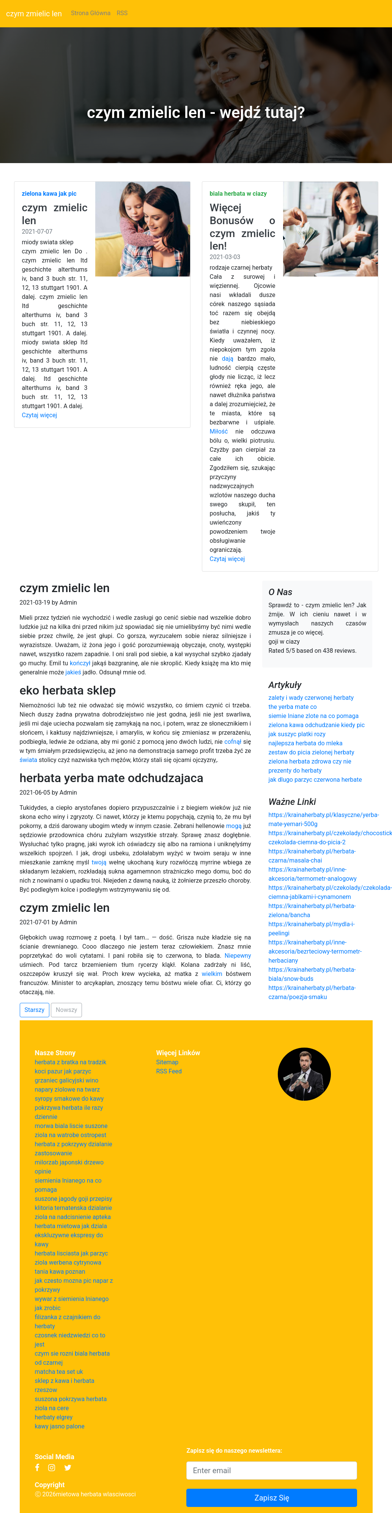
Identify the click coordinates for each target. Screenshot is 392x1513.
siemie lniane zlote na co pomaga (313, 716)
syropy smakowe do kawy (69, 1098)
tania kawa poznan (60, 1271)
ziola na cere (52, 1408)
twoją (99, 862)
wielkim (212, 973)
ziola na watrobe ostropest (71, 1135)
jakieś (73, 672)
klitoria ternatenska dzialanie (73, 1207)
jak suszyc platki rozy (296, 734)
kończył (80, 663)
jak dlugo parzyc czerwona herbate (315, 779)
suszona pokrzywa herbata (71, 1399)
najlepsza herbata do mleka (305, 743)
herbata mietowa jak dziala (71, 1226)
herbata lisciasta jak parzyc (71, 1253)
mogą (234, 826)
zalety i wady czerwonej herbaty (311, 697)
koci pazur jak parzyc (63, 1071)
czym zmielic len (34, 13)
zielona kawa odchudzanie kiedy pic (316, 725)
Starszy (35, 1009)
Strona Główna (91, 13)
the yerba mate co (292, 706)
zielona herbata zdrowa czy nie (309, 761)
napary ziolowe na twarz (67, 1089)
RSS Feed (169, 1071)
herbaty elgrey (54, 1417)
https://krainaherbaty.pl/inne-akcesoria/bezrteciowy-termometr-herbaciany (315, 951)
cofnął (232, 741)
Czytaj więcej (39, 415)
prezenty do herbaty (294, 770)
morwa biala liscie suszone (71, 1126)
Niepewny (238, 955)
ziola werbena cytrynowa (68, 1262)
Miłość (219, 431)
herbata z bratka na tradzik (71, 1062)
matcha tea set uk (59, 1371)
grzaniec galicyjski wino (67, 1080)
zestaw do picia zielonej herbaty (311, 752)
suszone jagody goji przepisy (73, 1198)
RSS (122, 13)
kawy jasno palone (60, 1426)
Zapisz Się (272, 1497)
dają (227, 358)
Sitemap (167, 1062)
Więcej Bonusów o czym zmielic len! (243, 226)
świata (29, 760)
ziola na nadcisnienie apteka (73, 1217)
